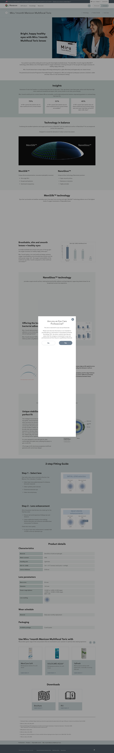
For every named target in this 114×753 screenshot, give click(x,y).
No (48, 343)
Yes (65, 343)
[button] (72, 319)
